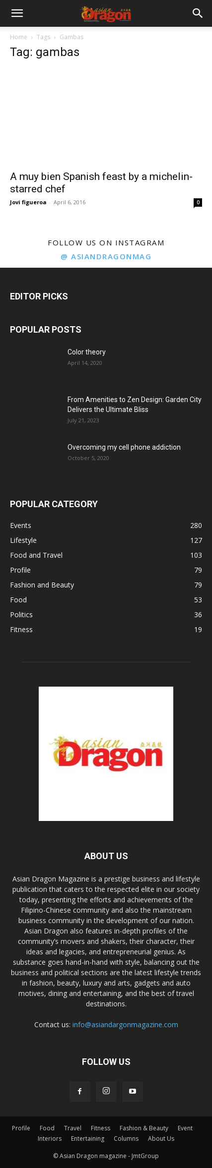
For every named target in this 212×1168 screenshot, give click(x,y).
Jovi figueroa (28, 202)
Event (185, 1128)
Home (18, 37)
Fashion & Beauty (144, 1128)
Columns (126, 1138)
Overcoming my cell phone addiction (124, 447)
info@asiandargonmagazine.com (125, 1024)
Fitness (100, 1128)
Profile (21, 1128)
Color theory (87, 352)
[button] (17, 13)
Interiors (50, 1138)
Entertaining (87, 1138)
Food (47, 1128)
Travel (72, 1128)
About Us (161, 1138)
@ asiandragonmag (106, 256)
